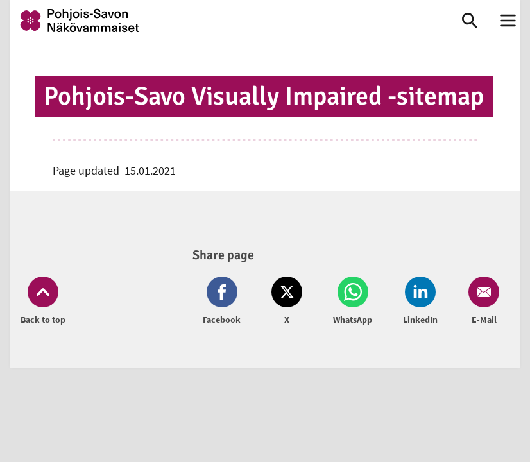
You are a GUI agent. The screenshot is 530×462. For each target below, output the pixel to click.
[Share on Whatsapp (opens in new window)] (352, 302)
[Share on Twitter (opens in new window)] (286, 302)
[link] (222, 20)
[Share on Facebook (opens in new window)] (224, 302)
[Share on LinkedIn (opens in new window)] (420, 302)
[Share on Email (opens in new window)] (481, 302)
